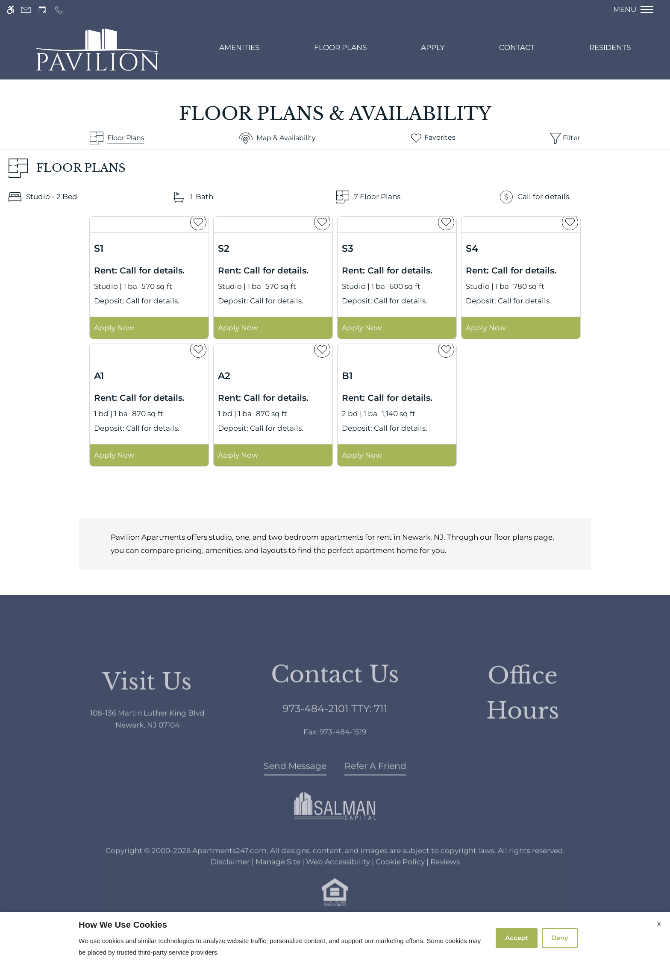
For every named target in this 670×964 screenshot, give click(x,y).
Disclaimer (230, 878)
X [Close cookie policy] (659, 924)
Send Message (295, 782)
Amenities (239, 47)
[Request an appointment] (42, 9)
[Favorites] (433, 138)
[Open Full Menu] (637, 10)
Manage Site (278, 878)
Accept (516, 938)
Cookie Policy (400, 878)
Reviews (445, 878)
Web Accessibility (338, 878)
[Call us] (59, 9)
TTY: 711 (335, 725)
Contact (517, 47)
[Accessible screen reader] (10, 9)
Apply (433, 47)
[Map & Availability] (277, 138)
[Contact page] (26, 9)
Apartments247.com (229, 867)
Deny (559, 938)
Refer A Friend (375, 782)
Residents (610, 47)
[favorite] (198, 222)
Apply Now (114, 327)
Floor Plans (340, 47)
